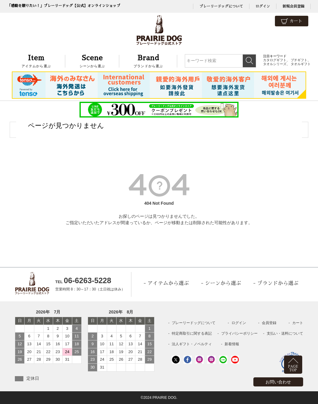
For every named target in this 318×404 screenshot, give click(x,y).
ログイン (262, 6)
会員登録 (269, 323)
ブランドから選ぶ (148, 60)
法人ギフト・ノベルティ (192, 344)
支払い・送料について (285, 333)
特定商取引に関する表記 (192, 333)
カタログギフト (274, 60)
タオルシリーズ (274, 64)
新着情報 (232, 344)
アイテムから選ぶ (36, 60)
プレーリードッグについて (221, 6)
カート (291, 21)
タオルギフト (301, 64)
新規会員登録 (293, 6)
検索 (249, 61)
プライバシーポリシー (239, 333)
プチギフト (299, 60)
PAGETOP (293, 368)
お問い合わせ (278, 381)
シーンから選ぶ (92, 60)
